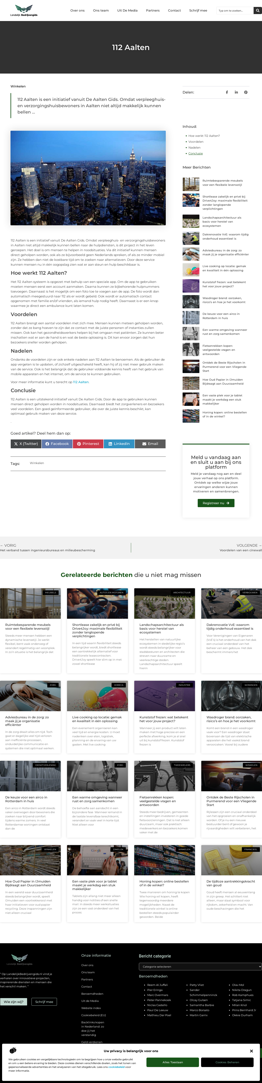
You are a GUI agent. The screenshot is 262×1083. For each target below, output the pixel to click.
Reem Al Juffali (157, 985)
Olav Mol (238, 985)
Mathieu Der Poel (159, 1015)
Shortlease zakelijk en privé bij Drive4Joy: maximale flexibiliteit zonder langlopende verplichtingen (97, 630)
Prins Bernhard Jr (244, 1010)
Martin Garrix (199, 1015)
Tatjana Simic (241, 1000)
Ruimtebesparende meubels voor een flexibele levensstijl (28, 627)
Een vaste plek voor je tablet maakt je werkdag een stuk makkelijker (222, 399)
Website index (91, 1008)
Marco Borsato (199, 1010)
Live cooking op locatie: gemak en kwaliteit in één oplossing (97, 719)
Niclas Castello (157, 1005)
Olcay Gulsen (199, 1000)
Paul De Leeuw (157, 1010)
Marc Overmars (157, 995)
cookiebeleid (116, 1066)
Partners (153, 10)
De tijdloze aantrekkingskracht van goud (231, 883)
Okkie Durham (242, 1015)
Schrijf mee (198, 10)
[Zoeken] (258, 10)
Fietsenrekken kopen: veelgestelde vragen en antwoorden (219, 350)
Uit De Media (127, 10)
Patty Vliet (197, 985)
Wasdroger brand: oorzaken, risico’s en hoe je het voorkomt (231, 719)
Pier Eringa (155, 990)
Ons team (101, 10)
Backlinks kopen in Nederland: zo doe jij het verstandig (92, 1029)
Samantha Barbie (202, 1005)
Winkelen (18, 86)
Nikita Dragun (242, 990)
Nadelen (194, 147)
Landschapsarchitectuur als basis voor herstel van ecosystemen (222, 221)
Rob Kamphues (242, 995)
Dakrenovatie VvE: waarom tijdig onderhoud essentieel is (230, 627)
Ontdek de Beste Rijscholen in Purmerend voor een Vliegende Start (224, 366)
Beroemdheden (92, 993)
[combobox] (235, 10)
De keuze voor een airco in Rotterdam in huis (26, 799)
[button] (251, 1051)
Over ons (77, 10)
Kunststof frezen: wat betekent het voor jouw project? (164, 719)
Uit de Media (90, 1001)
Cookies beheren (227, 1062)
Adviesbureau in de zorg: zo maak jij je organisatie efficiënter (27, 721)
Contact (174, 10)
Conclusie (195, 153)
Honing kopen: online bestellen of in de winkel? (164, 883)
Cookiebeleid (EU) (93, 1015)
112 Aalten (81, 382)
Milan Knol (239, 1005)
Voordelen (195, 142)
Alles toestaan (173, 1062)
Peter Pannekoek (159, 1000)
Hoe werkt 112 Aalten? (204, 136)
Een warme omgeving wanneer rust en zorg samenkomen (97, 799)
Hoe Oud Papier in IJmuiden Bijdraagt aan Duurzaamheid (28, 883)
